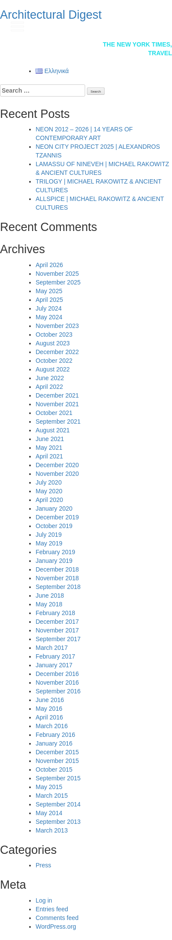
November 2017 (57, 630)
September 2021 (58, 421)
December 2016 (57, 673)
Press (43, 865)
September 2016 (58, 691)
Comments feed (57, 917)
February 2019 (55, 552)
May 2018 (49, 604)
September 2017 (58, 639)
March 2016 (52, 726)
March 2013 (52, 830)
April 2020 (49, 499)
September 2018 (58, 586)
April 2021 (49, 456)
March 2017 (52, 647)
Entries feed (52, 909)
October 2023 (54, 334)
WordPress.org (56, 926)
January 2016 (54, 743)
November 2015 (57, 760)
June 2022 (50, 378)
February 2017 (55, 656)
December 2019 (57, 517)
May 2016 (49, 708)
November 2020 (57, 473)
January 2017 (54, 665)
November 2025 (57, 273)
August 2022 (53, 369)
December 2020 (57, 465)
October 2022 (54, 360)
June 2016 (50, 699)
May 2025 (49, 291)
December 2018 (57, 569)
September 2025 (58, 282)
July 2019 (49, 534)
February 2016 (55, 734)
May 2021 (49, 447)
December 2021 (57, 395)
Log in (44, 900)
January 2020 (54, 508)
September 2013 (58, 821)
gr (156, 25)
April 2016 (49, 717)
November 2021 (57, 404)
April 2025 (49, 299)
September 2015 (58, 778)
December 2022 (57, 351)
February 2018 (55, 612)
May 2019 (49, 543)
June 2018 (50, 595)
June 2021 (50, 438)
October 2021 (54, 412)
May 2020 (49, 491)
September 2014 (58, 804)
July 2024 (49, 308)
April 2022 (49, 386)
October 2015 (54, 769)
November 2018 (57, 578)
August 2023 (53, 343)
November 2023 (57, 325)
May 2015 (49, 786)
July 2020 (49, 482)
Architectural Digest (51, 14)
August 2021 (53, 430)
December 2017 (57, 621)
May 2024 (49, 317)
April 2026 (49, 264)
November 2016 (57, 682)
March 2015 (52, 795)
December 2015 (57, 752)
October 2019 (54, 525)
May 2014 (49, 813)
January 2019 (54, 560)
